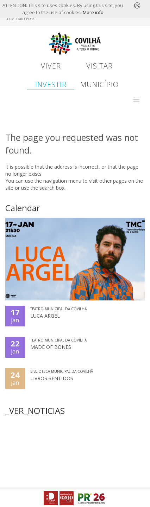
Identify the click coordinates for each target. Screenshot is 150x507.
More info (93, 12)
